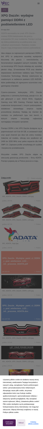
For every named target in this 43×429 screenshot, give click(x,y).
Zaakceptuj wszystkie (9, 423)
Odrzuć (21, 423)
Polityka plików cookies (33, 423)
